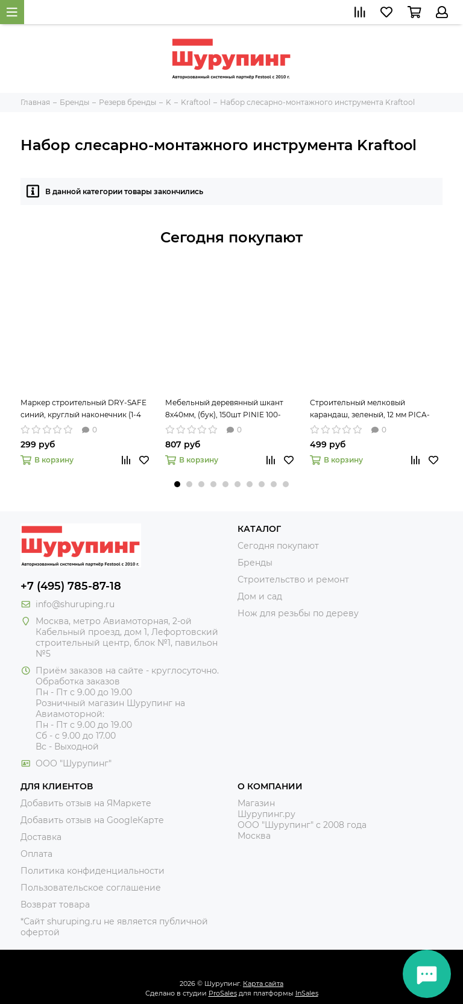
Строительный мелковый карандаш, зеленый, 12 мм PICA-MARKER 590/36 (370, 409)
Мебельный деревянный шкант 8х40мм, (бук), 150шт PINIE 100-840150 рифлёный (224, 409)
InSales (306, 993)
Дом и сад (260, 596)
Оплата (36, 853)
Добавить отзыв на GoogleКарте (92, 820)
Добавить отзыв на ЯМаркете (85, 803)
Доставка (40, 837)
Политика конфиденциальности (92, 870)
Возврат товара (55, 904)
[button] (177, 484)
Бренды (255, 562)
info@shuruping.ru (75, 604)
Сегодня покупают (231, 237)
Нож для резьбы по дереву (298, 613)
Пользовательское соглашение (90, 887)
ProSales (223, 993)
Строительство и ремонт (293, 579)
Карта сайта (263, 983)
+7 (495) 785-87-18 (70, 586)
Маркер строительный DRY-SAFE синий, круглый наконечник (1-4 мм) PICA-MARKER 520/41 (83, 409)
